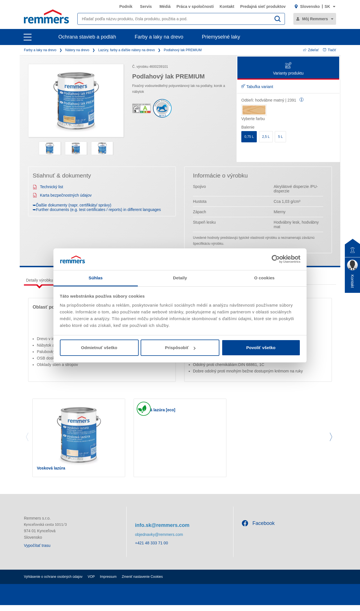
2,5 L (266, 137)
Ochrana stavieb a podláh (87, 37)
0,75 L (249, 137)
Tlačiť (329, 50)
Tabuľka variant (257, 86)
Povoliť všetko (261, 347)
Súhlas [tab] (96, 277)
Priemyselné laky (221, 37)
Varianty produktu (288, 69)
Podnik (125, 6)
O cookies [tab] (264, 277)
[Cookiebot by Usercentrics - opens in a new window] (275, 259)
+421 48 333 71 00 (151, 549)
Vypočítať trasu (37, 551)
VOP (91, 583)
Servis (146, 6)
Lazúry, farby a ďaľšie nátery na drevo (126, 50)
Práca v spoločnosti (195, 6)
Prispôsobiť (180, 347)
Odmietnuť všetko (99, 347)
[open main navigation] (27, 37)
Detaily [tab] (180, 277)
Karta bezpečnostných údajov (62, 195)
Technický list (48, 187)
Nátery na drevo (77, 50)
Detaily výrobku (39, 280)
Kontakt (227, 6)
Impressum (108, 583)
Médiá (165, 6)
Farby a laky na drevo (159, 37)
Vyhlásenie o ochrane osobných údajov (53, 583)
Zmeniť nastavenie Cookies (142, 583)
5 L (280, 137)
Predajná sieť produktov (263, 6)
